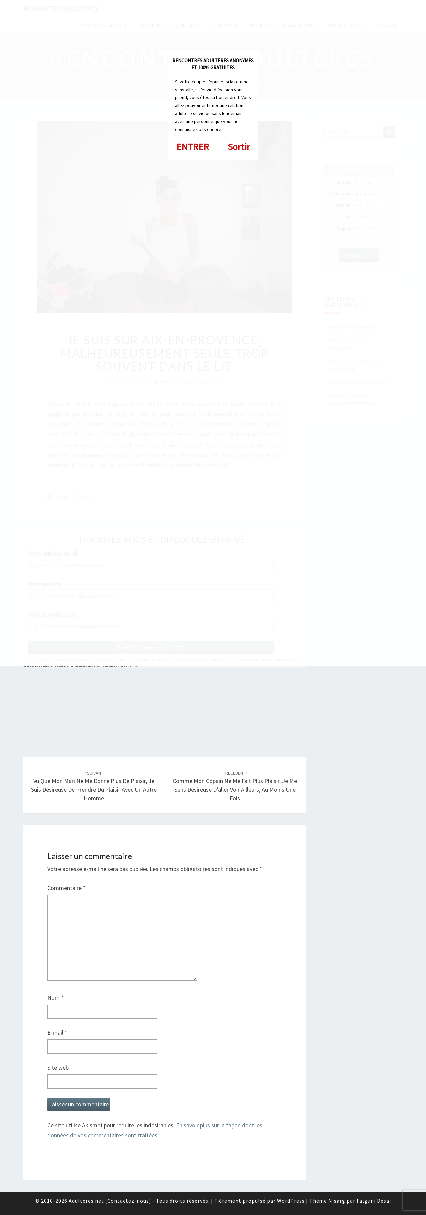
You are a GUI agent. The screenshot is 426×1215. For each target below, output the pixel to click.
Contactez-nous (128, 1200)
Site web (58, 1067)
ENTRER (192, 147)
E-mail (57, 1032)
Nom (55, 997)
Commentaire (66, 888)
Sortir (239, 147)
